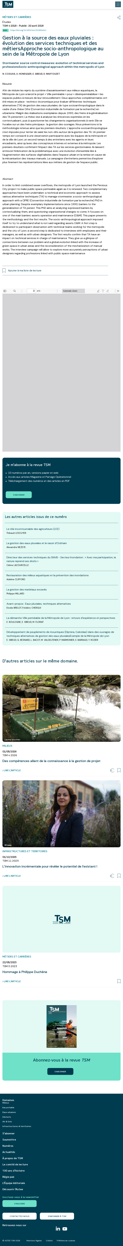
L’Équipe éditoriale (13, 1183)
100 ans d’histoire (13, 1170)
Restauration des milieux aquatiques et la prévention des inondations (48, 575)
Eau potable (8, 1107)
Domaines (8, 1100)
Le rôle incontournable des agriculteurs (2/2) (33, 529)
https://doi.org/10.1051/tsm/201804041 (28, 30)
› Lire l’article (11, 770)
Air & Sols (7, 1121)
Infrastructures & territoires (16, 1126)
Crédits (49, 1240)
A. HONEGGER (24, 73)
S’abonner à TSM (57, 1216)
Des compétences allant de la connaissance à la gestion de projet (51, 761)
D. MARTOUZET (51, 73)
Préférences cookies (66, 1240)
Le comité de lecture (15, 1164)
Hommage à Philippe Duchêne (24, 972)
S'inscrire (19, 1203)
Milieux (5, 1102)
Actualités (8, 1151)
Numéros (7, 1145)
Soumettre (9, 1139)
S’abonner (8, 1133)
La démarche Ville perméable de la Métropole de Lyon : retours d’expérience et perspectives (61, 618)
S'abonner (19, 494)
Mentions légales (34, 1240)
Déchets (6, 1116)
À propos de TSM (12, 1158)
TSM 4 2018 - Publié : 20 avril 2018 (22, 25)
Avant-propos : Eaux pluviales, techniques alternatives (39, 603)
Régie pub (8, 1176)
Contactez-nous (19, 1216)
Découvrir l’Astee (12, 1189)
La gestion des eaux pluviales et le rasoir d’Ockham (37, 543)
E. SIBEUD (37, 73)
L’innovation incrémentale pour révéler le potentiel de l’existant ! (49, 866)
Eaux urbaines (9, 1112)
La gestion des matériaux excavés (27, 589)
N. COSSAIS (8, 73)
